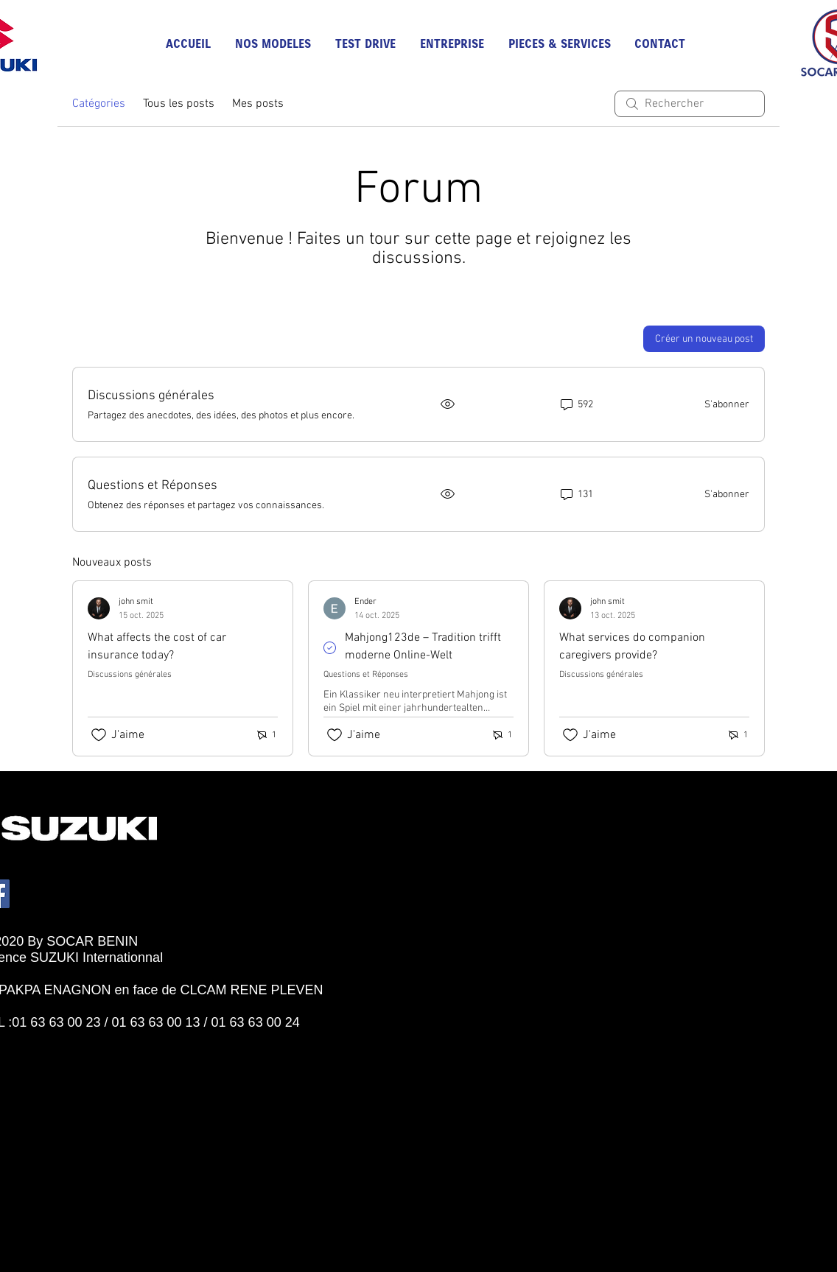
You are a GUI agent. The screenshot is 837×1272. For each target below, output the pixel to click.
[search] (689, 104)
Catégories (98, 103)
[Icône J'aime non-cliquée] (98, 735)
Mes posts (258, 103)
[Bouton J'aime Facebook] (47, 1038)
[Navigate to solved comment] (334, 648)
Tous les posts (178, 103)
